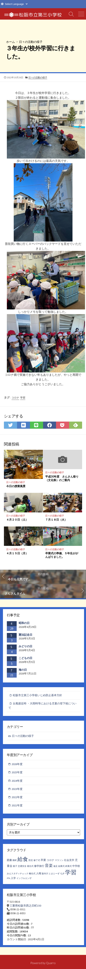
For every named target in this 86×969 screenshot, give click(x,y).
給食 (22, 859)
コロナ (15, 397)
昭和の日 (24, 623)
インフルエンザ (24, 878)
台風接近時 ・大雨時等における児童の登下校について (42, 705)
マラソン (59, 860)
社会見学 (69, 860)
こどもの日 (25, 658)
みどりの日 (25, 646)
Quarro (51, 963)
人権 (38, 873)
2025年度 (17, 772)
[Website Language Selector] (16, 4)
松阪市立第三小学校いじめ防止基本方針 (37, 695)
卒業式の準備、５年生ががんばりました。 (61, 555)
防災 (31, 860)
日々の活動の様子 (31, 41)
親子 (15, 866)
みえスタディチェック (17, 873)
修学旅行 (39, 865)
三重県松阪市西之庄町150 (25, 905)
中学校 (76, 865)
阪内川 (45, 873)
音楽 (49, 865)
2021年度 (17, 805)
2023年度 (17, 789)
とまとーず (54, 873)
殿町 (15, 860)
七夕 (62, 873)
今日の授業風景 (15, 486)
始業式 (61, 866)
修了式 (36, 860)
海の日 (23, 670)
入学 (13, 878)
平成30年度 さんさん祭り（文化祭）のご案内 (62, 478)
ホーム (10, 41)
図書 (9, 860)
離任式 (32, 873)
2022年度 (17, 797)
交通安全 (22, 866)
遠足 (55, 866)
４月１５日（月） (17, 553)
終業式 (68, 866)
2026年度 (17, 764)
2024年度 (17, 780)
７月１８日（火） (56, 519)
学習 (22, 397)
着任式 (30, 866)
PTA (8, 878)
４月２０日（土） (17, 519)
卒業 (43, 860)
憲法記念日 (25, 634)
